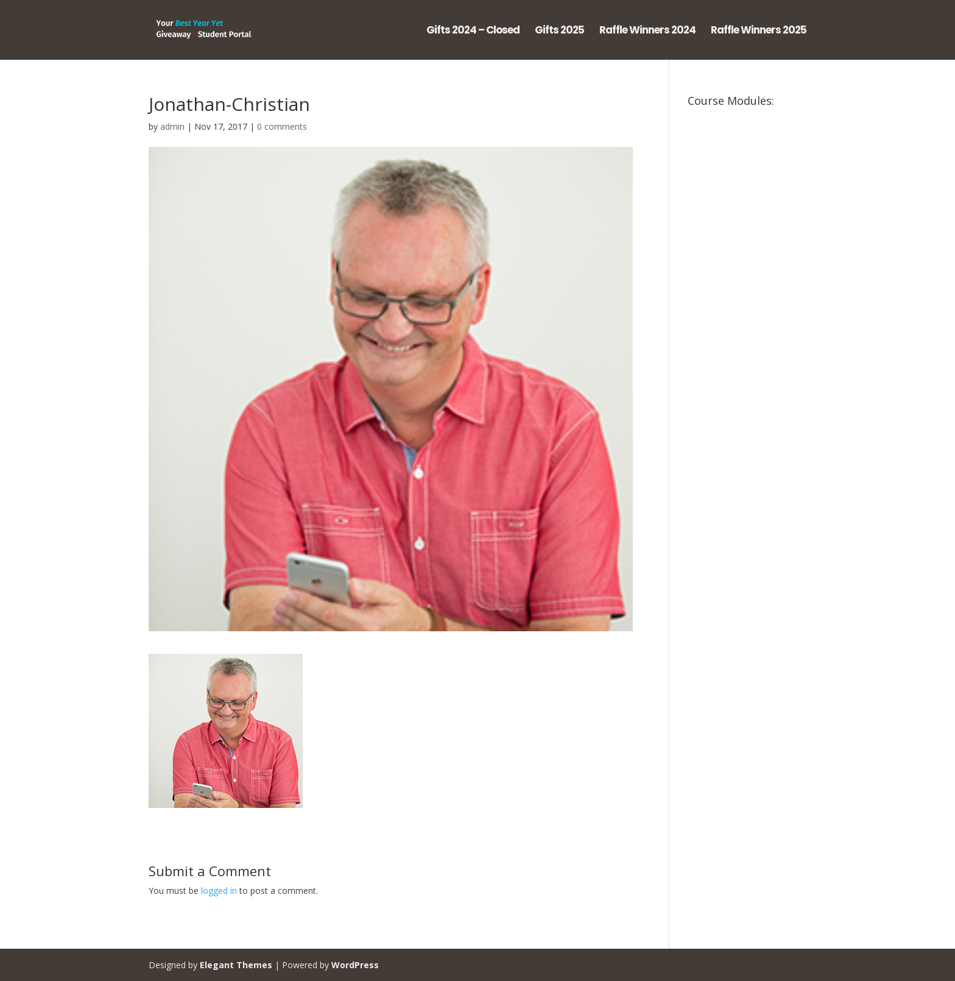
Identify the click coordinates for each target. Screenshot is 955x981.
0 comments (282, 126)
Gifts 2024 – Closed (473, 31)
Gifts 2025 (559, 31)
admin (172, 126)
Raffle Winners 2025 (758, 31)
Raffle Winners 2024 (647, 31)
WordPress (355, 965)
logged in (219, 890)
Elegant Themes (236, 965)
